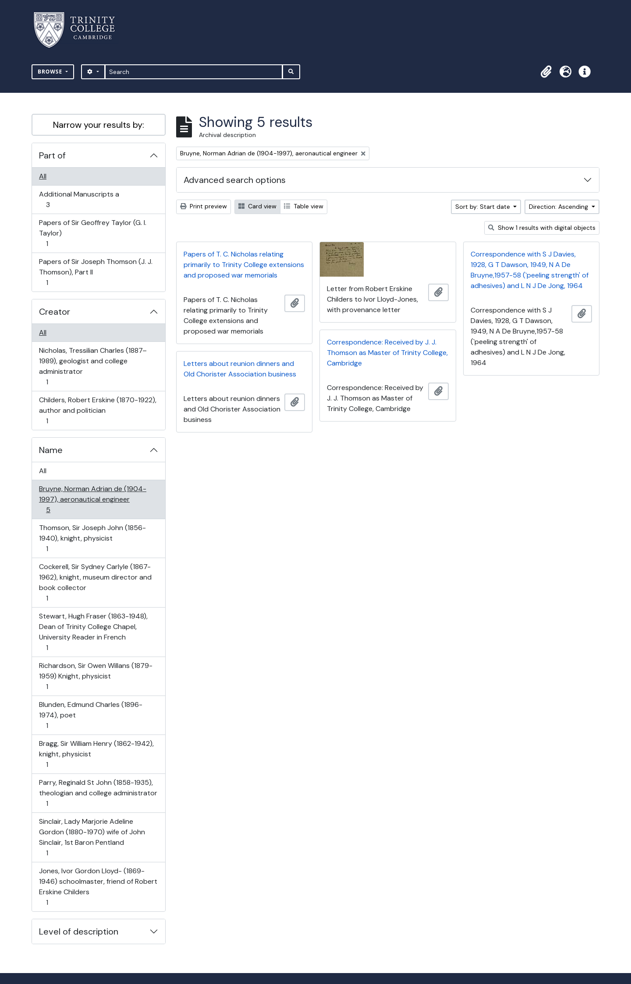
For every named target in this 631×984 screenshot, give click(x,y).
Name (51, 450)
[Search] (194, 71)
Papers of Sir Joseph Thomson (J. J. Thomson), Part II (95, 272)
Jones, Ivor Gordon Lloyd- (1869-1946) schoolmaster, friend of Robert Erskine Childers (98, 886)
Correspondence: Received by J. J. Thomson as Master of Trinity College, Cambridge (387, 352)
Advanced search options (235, 180)
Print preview (203, 206)
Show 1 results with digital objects (542, 228)
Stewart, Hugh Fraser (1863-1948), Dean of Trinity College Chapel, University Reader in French (93, 632)
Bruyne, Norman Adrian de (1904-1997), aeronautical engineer (92, 499)
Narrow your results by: (98, 124)
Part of (52, 155)
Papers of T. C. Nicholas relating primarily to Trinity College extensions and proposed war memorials (244, 265)
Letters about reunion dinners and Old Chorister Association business (240, 369)
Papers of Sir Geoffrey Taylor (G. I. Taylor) (92, 233)
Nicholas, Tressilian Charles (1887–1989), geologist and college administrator (93, 366)
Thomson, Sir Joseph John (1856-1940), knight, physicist (92, 538)
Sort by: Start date (483, 207)
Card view (257, 206)
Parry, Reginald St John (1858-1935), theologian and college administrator (98, 793)
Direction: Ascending (559, 207)
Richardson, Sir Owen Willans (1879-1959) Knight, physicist (95, 676)
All (42, 176)
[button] (546, 71)
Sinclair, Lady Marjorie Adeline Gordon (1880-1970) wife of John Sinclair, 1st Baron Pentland (92, 837)
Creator (54, 311)
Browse (51, 71)
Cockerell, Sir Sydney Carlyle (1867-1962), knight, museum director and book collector (95, 582)
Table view (303, 206)
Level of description (78, 931)
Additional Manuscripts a (79, 199)
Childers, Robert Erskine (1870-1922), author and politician (97, 410)
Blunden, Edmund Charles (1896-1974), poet (90, 715)
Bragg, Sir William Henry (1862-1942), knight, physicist (96, 754)
